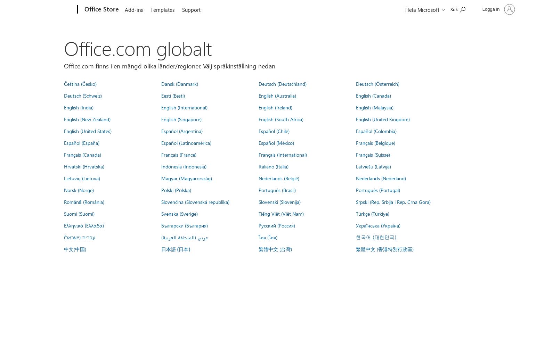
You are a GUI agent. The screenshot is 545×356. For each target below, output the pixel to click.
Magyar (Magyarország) (186, 178)
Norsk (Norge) (79, 190)
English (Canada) (373, 95)
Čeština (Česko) (80, 83)
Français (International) (283, 154)
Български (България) (184, 225)
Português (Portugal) (378, 190)
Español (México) (276, 142)
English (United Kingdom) (383, 119)
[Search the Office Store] (458, 9)
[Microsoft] (51, 9)
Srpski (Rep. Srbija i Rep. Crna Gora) (393, 201)
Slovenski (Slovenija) (280, 201)
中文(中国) (75, 249)
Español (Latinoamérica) (186, 142)
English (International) (184, 107)
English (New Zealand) (87, 119)
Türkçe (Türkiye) (372, 213)
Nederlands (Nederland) (381, 178)
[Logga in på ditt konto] (498, 9)
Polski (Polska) (176, 190)
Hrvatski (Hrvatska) (84, 166)
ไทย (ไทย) (268, 237)
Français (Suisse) (373, 154)
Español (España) (81, 142)
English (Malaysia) (374, 107)
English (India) (78, 107)
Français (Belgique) (375, 142)
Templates (162, 9)
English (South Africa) (281, 119)
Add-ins (134, 9)
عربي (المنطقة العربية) (184, 237)
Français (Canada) (82, 154)
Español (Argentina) (182, 130)
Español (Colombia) (376, 130)
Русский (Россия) (277, 225)
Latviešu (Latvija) (373, 166)
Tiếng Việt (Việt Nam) (281, 213)
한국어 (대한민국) (376, 237)
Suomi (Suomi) (79, 213)
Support (191, 9)
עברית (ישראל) (79, 237)
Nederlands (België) (279, 178)
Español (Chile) (274, 130)
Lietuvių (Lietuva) (82, 178)
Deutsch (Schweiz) (83, 95)
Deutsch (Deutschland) (283, 83)
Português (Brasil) (277, 190)
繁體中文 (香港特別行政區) (385, 249)
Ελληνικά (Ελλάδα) (84, 225)
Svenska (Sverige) (179, 213)
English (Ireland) (275, 107)
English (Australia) (277, 95)
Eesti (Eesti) (173, 95)
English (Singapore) (181, 119)
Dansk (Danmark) (179, 83)
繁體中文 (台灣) (275, 249)
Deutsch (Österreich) (377, 83)
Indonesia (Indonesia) (183, 166)
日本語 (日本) (175, 249)
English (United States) (88, 130)
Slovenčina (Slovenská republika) (195, 201)
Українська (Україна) (378, 225)
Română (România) (84, 201)
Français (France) (178, 154)
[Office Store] (101, 9)
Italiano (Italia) (273, 166)
